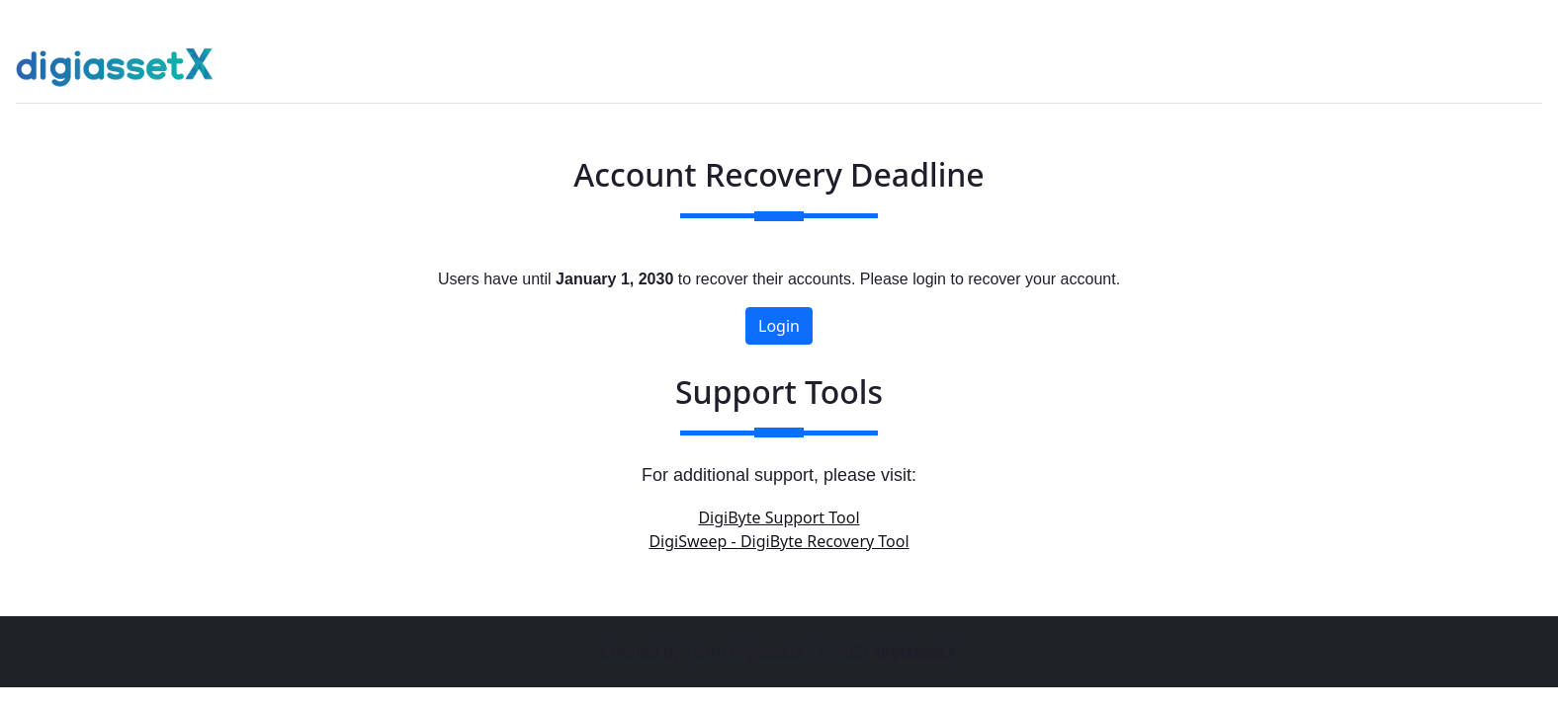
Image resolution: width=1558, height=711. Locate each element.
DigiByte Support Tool (778, 517)
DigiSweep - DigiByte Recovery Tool (779, 541)
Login (779, 326)
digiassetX (916, 652)
